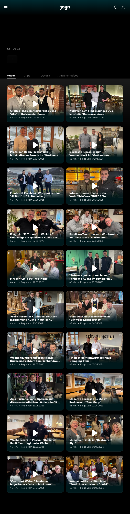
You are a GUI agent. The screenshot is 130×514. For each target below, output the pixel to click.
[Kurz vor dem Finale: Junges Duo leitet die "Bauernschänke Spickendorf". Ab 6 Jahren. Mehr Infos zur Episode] (94, 103)
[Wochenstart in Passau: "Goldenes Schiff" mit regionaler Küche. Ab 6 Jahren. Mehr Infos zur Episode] (35, 433)
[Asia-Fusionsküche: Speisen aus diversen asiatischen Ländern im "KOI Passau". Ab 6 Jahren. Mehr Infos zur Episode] (35, 391)
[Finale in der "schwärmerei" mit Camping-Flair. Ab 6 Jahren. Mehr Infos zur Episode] (94, 350)
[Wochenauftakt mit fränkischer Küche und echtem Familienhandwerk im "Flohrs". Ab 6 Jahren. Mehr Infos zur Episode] (35, 350)
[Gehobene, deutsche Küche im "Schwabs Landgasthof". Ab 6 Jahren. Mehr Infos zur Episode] (94, 309)
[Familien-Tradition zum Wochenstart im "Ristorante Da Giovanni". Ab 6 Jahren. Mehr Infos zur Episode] (94, 227)
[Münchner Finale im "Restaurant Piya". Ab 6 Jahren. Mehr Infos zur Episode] (94, 433)
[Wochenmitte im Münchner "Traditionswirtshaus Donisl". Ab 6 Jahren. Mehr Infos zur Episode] (94, 474)
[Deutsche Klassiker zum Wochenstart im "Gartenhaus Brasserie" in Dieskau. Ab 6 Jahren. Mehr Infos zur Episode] (94, 145)
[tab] (12, 76)
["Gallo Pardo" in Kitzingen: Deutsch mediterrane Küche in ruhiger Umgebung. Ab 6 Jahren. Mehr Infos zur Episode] (35, 309)
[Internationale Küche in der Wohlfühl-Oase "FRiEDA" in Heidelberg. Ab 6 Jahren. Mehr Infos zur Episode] (94, 186)
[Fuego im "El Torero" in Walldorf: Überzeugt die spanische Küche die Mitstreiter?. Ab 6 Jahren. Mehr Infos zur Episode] (35, 227)
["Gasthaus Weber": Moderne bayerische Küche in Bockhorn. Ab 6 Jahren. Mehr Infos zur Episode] (35, 474)
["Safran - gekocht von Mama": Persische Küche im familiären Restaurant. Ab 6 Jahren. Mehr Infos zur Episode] (94, 268)
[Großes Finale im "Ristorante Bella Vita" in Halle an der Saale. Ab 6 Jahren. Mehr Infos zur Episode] (35, 103)
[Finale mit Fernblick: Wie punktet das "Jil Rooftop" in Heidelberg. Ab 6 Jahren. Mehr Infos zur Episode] (35, 186)
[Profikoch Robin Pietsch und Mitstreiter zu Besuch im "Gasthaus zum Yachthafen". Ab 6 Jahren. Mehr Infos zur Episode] (35, 145)
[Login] (123, 7)
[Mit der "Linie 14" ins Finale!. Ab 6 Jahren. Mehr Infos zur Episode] (35, 268)
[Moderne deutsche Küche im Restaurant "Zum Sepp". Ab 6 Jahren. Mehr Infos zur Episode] (94, 391)
